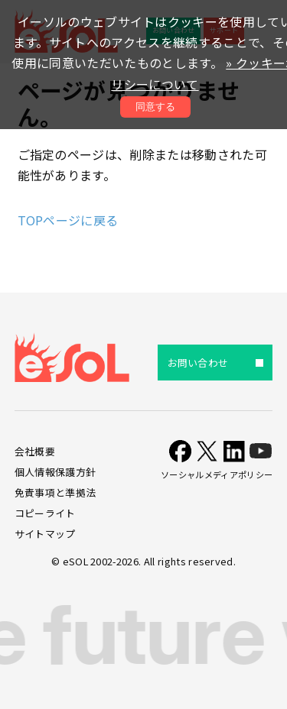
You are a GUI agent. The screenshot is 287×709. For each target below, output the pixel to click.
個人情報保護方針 (55, 472)
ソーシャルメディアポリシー (216, 474)
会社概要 (35, 451)
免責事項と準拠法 (55, 492)
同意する (155, 106)
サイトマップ (45, 533)
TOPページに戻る (68, 220)
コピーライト (45, 513)
